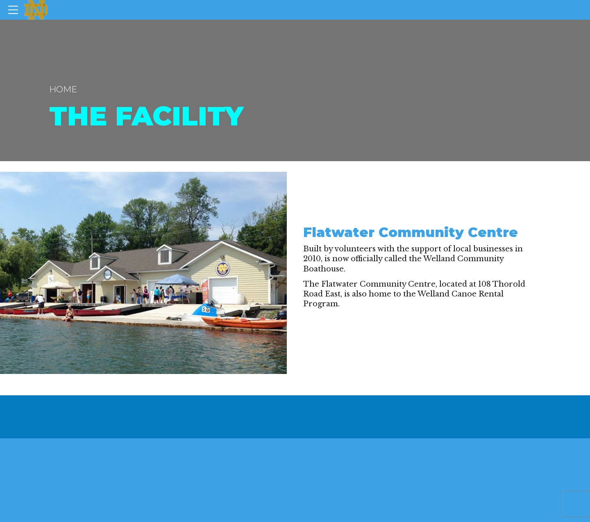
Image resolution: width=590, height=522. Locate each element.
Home (63, 89)
